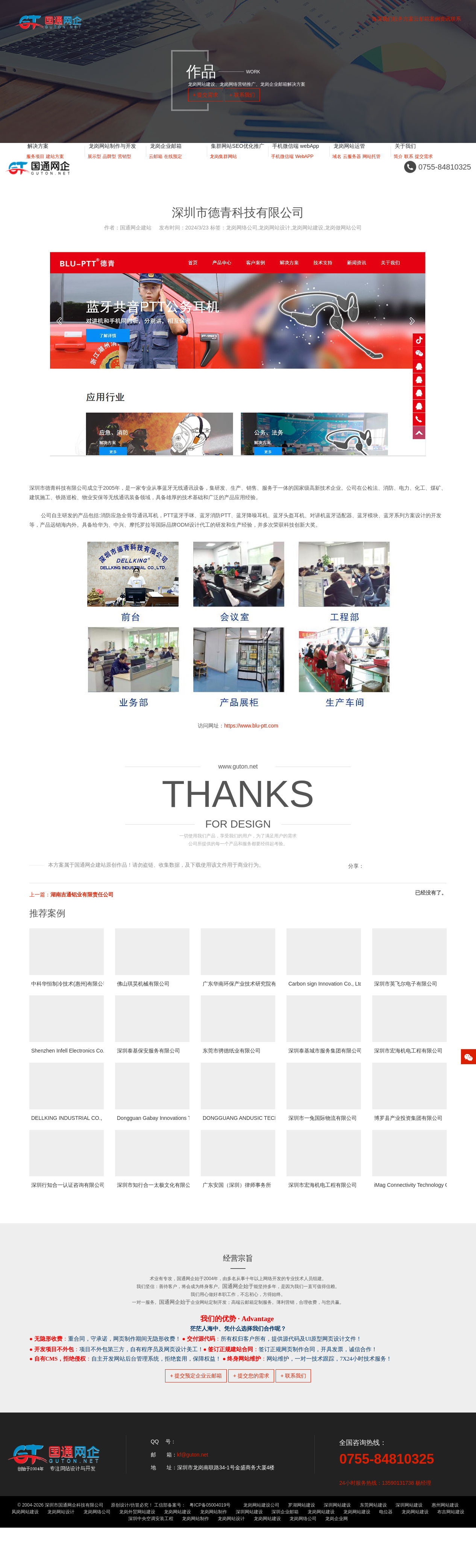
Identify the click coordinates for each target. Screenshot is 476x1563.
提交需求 (424, 166)
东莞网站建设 (373, 1540)
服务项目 (35, 166)
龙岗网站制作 (213, 1547)
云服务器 (352, 166)
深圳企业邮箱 (285, 1547)
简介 (398, 166)
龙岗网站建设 (177, 1547)
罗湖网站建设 (301, 1540)
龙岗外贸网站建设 (137, 1547)
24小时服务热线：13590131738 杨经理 (385, 1518)
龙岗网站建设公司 (261, 1540)
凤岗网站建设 (25, 1547)
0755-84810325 (386, 1494)
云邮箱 (155, 166)
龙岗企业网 (336, 1554)
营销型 (124, 166)
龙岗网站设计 (60, 1547)
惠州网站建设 (445, 1540)
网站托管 (371, 166)
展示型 (94, 166)
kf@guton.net (192, 1490)
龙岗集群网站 (223, 166)
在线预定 (173, 166)
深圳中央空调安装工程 (150, 1554)
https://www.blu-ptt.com (251, 726)
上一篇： (71, 895)
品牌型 (109, 166)
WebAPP (304, 166)
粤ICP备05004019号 (209, 1540)
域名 (336, 166)
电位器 (386, 1547)
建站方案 (55, 166)
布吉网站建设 (450, 1547)
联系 (408, 166)
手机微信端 (282, 166)
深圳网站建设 (337, 1540)
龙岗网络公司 (97, 1547)
